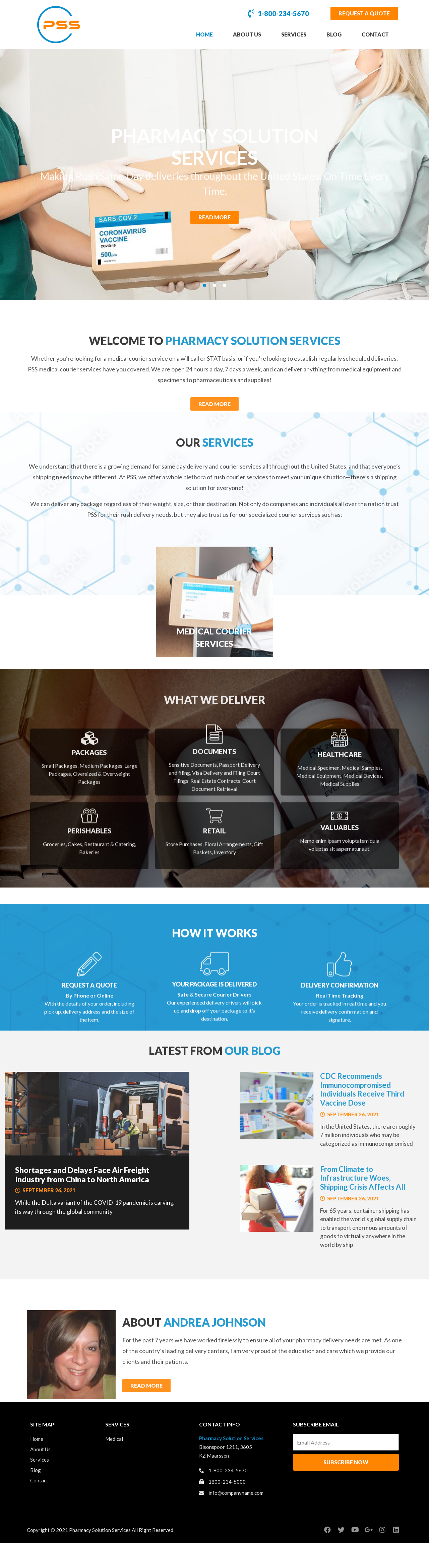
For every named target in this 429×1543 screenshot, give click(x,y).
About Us (247, 34)
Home (204, 34)
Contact (375, 34)
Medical (114, 1439)
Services (293, 34)
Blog (334, 34)
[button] (364, 13)
